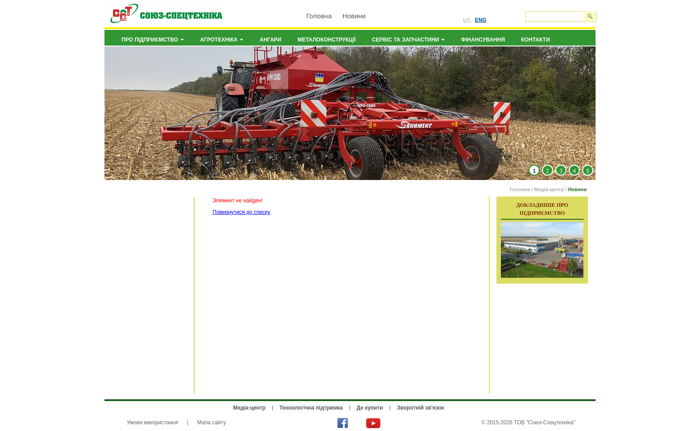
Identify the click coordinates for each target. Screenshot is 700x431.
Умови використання (152, 422)
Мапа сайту (211, 422)
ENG (481, 20)
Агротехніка (221, 40)
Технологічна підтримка (311, 408)
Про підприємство (152, 40)
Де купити (370, 408)
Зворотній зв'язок (420, 408)
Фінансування (483, 40)
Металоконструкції (327, 40)
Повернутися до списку (241, 212)
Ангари (271, 40)
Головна (319, 16)
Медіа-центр (549, 189)
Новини (354, 16)
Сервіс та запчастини (408, 40)
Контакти (535, 40)
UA (467, 20)
